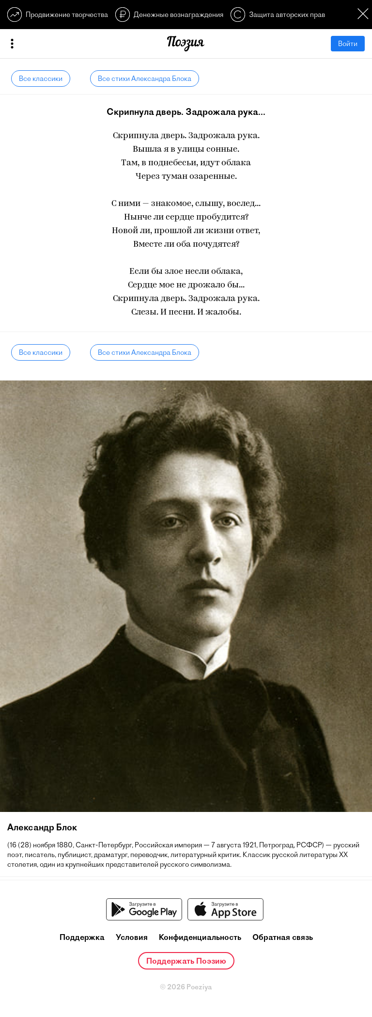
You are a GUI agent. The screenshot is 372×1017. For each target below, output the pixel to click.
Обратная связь (282, 937)
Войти (347, 43)
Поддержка (82, 937)
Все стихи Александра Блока (144, 78)
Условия (132, 937)
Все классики (40, 78)
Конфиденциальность (200, 937)
